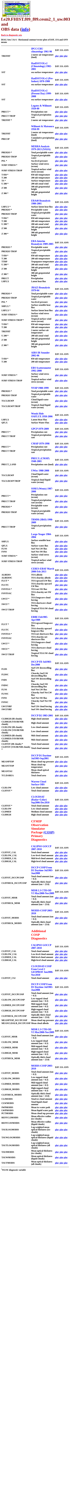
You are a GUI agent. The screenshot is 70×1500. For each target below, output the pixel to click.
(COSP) (49, 832)
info (25, 29)
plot (57, 56)
